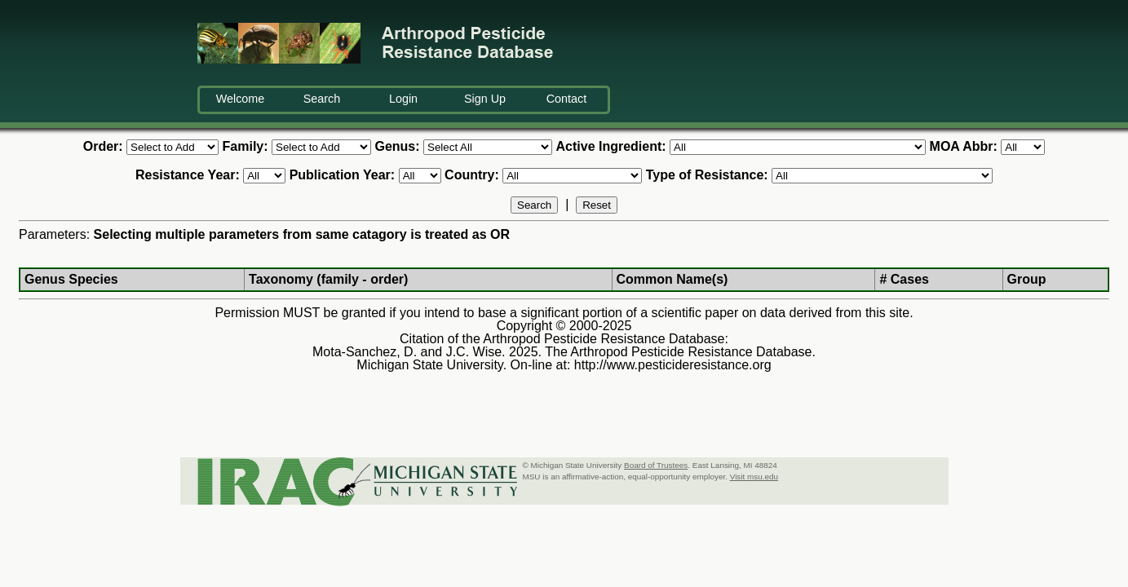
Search (322, 98)
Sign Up (485, 98)
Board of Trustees (656, 465)
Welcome (240, 98)
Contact (566, 98)
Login (403, 98)
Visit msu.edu (754, 476)
